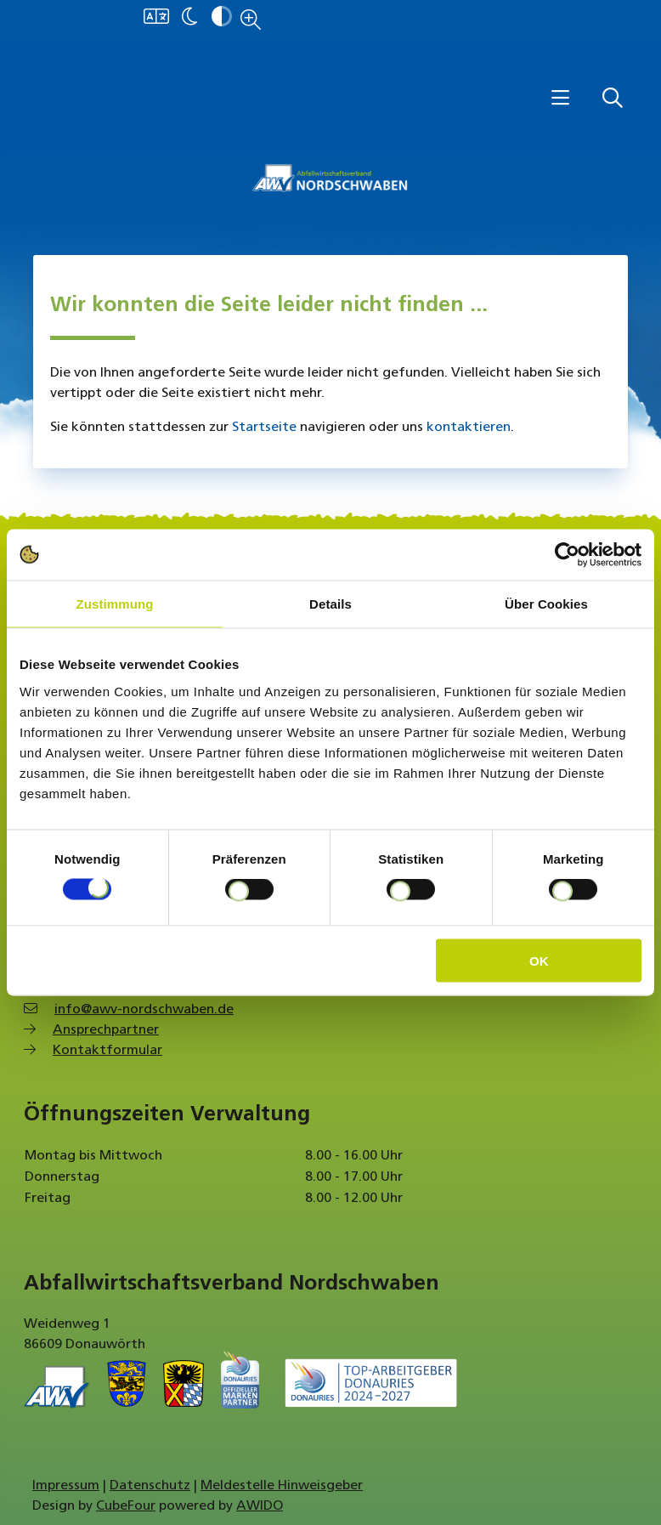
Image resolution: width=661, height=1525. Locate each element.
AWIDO (259, 1506)
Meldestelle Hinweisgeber (282, 1486)
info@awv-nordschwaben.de (144, 1010)
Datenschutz (150, 1486)
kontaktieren (469, 427)
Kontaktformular (107, 1050)
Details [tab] (330, 604)
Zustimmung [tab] (115, 604)
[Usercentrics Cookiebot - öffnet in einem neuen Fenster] (567, 555)
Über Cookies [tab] (546, 604)
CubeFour (125, 1506)
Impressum (65, 1486)
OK (539, 960)
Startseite (264, 427)
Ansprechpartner (106, 1030)
